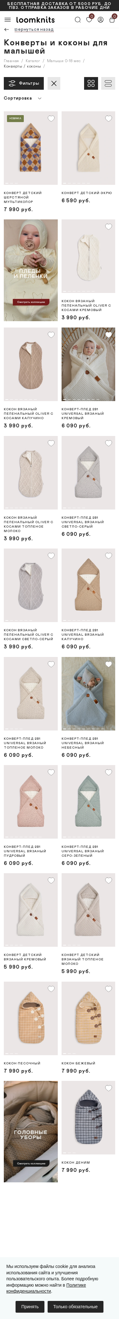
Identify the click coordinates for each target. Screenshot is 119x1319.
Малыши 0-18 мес (64, 61)
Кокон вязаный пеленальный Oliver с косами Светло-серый (28, 635)
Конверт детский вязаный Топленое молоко (83, 959)
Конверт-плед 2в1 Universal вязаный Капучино (83, 635)
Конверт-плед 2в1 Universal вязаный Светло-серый (83, 522)
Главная (11, 61)
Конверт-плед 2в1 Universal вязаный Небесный (83, 743)
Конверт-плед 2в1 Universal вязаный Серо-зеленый (83, 851)
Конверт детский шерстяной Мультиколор (23, 198)
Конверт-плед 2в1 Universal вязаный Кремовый (83, 414)
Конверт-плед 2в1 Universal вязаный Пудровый (25, 851)
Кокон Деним (76, 1162)
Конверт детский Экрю (87, 193)
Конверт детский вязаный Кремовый (25, 957)
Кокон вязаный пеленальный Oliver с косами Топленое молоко (28, 524)
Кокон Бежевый (79, 1063)
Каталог (33, 61)
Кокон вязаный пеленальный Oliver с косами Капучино (28, 414)
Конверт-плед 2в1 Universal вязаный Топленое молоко (25, 743)
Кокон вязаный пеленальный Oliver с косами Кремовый (86, 306)
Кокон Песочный (22, 1063)
